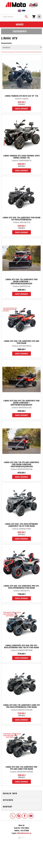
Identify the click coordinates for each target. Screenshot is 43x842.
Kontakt (7, 806)
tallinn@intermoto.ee (24, 833)
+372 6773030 (12, 815)
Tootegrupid (20, 31)
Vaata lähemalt (21, 108)
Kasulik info (10, 793)
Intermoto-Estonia (18, 815)
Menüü (19, 24)
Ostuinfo (8, 800)
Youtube (30, 815)
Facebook (24, 815)
